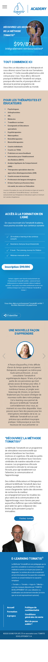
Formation (12, 611)
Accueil (10, 607)
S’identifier (12, 315)
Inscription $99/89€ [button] (17, 267)
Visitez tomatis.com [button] (26, 518)
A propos (11, 616)
